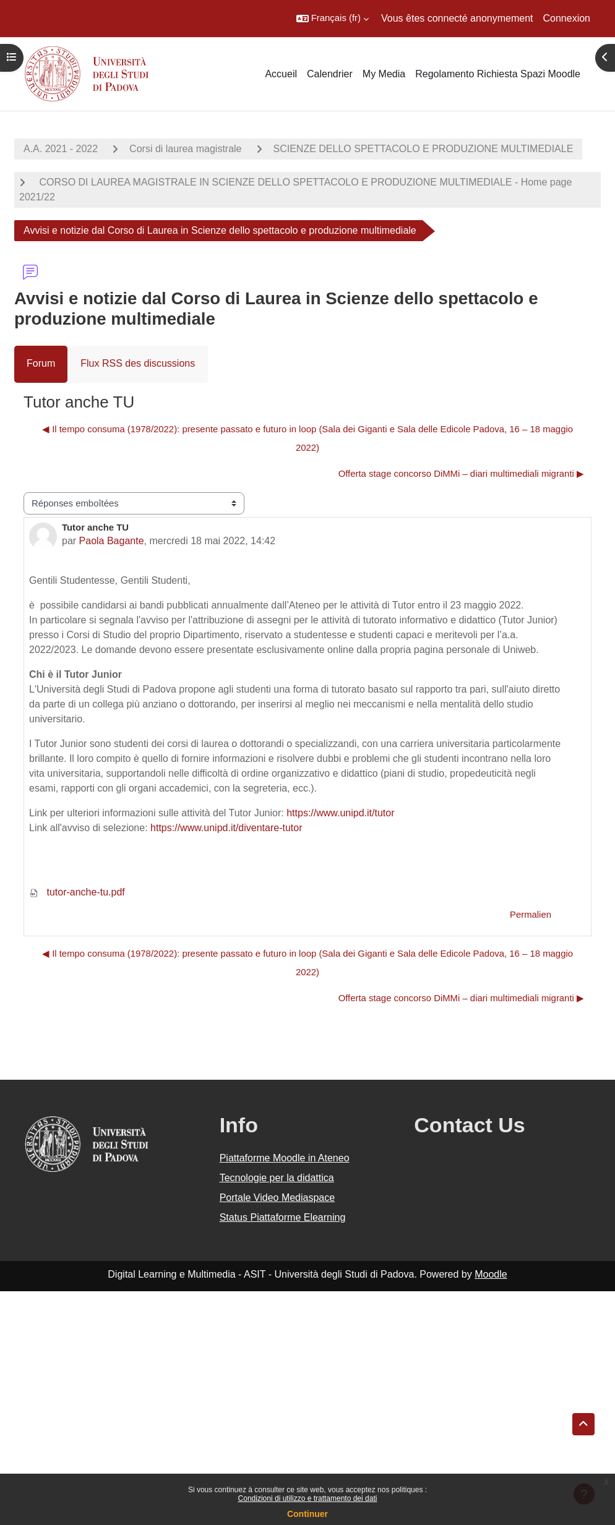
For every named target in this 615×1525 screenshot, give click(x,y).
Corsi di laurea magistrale (185, 148)
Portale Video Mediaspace (277, 1197)
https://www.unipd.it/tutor (340, 813)
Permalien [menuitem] (530, 915)
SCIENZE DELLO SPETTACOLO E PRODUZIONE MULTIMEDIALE (423, 148)
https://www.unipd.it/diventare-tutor (226, 827)
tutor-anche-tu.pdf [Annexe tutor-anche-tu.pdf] (77, 892)
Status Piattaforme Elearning (283, 1217)
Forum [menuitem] (41, 363)
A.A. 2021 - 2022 (61, 148)
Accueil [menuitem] (281, 74)
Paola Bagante (111, 541)
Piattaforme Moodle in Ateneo (285, 1158)
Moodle (491, 1274)
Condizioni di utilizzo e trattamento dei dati (307, 1498)
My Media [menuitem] (384, 74)
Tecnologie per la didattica (277, 1178)
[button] (332, 18)
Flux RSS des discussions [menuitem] (137, 363)
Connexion (567, 18)
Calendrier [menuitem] (330, 74)
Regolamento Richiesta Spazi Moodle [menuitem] (497, 74)
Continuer (307, 1514)
